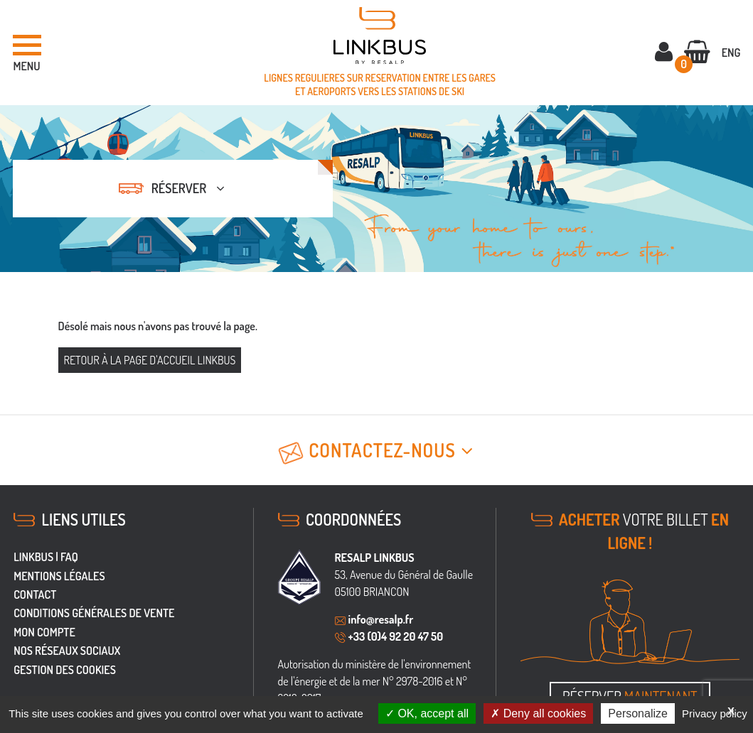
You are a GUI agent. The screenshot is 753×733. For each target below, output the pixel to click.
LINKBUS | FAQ (46, 557)
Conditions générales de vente (94, 613)
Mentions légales (59, 576)
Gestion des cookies (65, 670)
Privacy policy (714, 713)
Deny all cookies (538, 713)
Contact (35, 594)
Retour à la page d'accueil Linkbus (150, 360)
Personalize (638, 713)
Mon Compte (44, 632)
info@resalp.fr (381, 619)
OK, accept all (427, 713)
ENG (731, 52)
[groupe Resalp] (299, 577)
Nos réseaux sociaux (67, 651)
